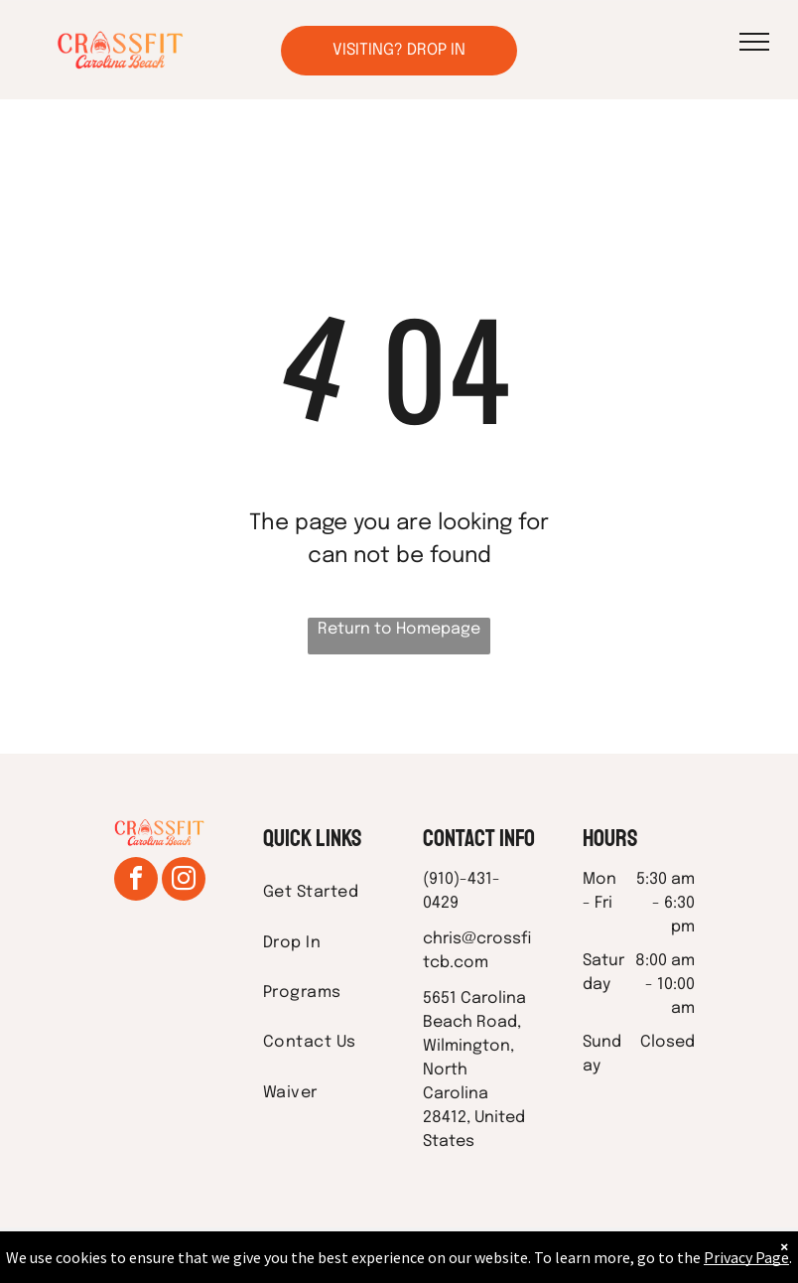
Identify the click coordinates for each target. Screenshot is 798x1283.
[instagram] (183, 881)
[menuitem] (334, 893)
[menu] (754, 42)
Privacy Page (746, 1257)
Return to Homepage (399, 629)
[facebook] (136, 881)
